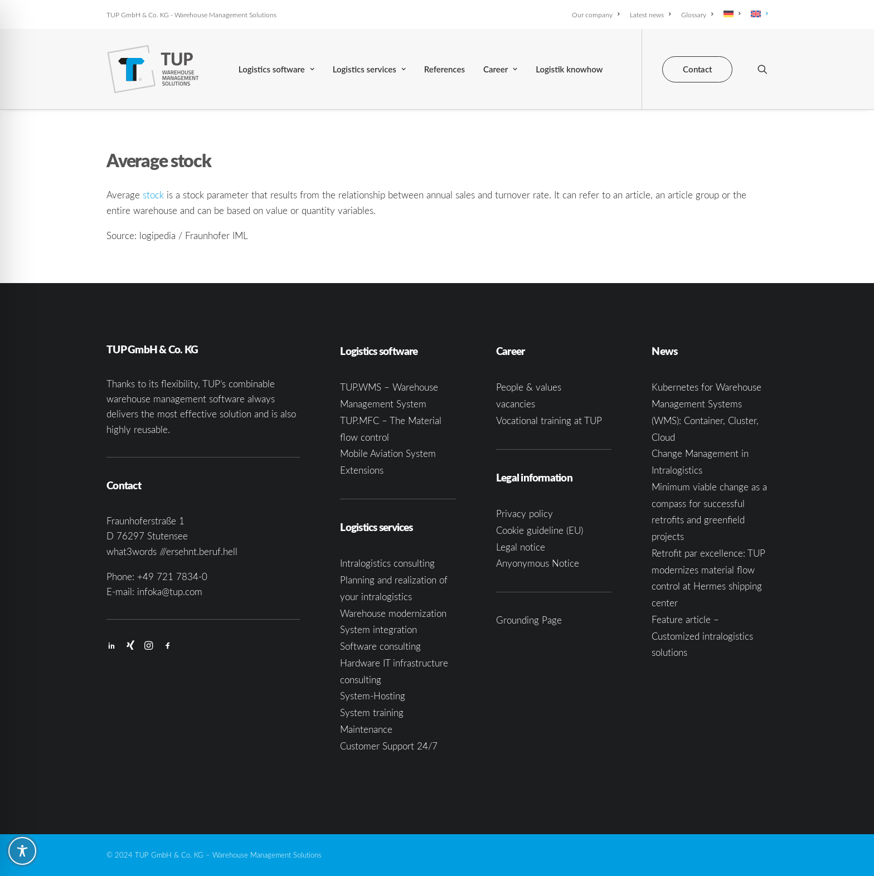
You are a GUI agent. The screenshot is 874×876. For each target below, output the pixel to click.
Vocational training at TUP (549, 420)
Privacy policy (524, 513)
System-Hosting (372, 695)
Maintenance (366, 729)
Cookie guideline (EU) (539, 530)
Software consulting (380, 646)
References (444, 69)
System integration (378, 629)
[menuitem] (597, 14)
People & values (528, 387)
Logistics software (276, 69)
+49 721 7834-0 (172, 576)
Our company (595, 14)
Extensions (361, 470)
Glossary (697, 14)
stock (153, 194)
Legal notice (520, 547)
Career (500, 69)
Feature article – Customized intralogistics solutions (702, 636)
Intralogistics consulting (387, 563)
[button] (763, 69)
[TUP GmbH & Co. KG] (153, 69)
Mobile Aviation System (388, 453)
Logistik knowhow (569, 69)
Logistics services (369, 69)
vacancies (515, 403)
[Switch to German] (732, 14)
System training (372, 712)
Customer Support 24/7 (389, 745)
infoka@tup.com (169, 591)
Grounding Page (529, 620)
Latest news (650, 14)
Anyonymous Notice (537, 563)
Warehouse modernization (393, 613)
